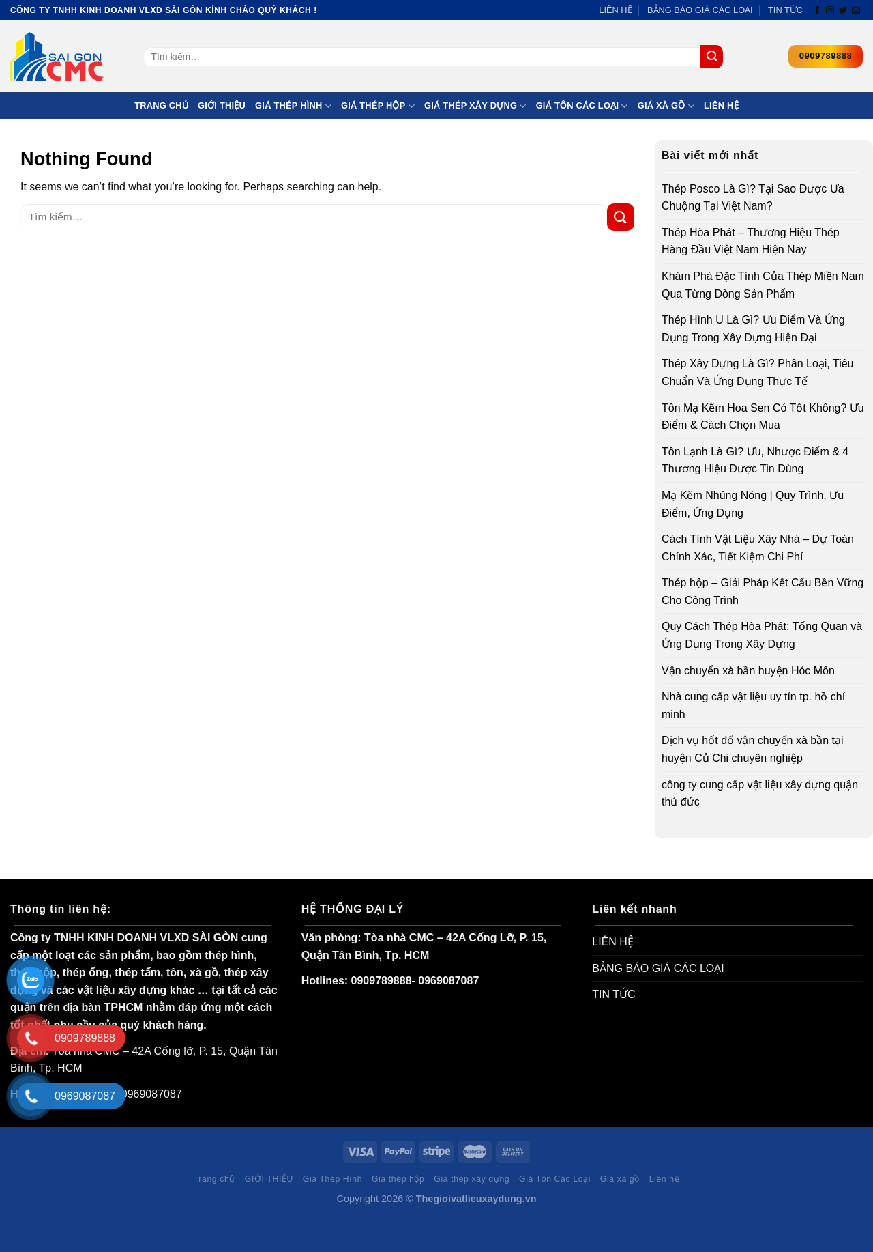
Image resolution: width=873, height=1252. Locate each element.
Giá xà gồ (666, 106)
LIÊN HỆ (615, 10)
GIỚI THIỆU (222, 105)
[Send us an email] (856, 11)
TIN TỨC (785, 10)
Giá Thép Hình (293, 106)
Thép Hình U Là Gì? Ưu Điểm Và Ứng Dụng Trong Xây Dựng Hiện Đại (753, 328)
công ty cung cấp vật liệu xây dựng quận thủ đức (760, 793)
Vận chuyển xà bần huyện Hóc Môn (748, 671)
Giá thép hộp (378, 106)
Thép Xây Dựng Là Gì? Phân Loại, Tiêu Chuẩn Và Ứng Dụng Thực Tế (758, 372)
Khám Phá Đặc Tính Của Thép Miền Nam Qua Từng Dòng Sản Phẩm (763, 285)
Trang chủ (161, 105)
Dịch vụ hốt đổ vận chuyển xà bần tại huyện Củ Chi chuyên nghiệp (753, 749)
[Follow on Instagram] (830, 11)
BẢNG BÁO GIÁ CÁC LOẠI (700, 10)
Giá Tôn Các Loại (582, 106)
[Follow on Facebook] (817, 11)
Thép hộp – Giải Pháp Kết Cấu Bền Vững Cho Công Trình (762, 591)
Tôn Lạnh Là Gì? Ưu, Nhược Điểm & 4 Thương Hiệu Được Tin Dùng (755, 460)
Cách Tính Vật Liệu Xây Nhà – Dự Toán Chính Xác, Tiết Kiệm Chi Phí (758, 548)
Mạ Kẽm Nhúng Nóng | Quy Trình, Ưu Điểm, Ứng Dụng (753, 504)
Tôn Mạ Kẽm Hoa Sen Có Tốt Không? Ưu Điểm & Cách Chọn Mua (763, 416)
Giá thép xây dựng (475, 106)
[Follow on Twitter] (843, 11)
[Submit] (711, 56)
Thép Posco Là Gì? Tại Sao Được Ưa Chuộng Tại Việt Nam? (753, 197)
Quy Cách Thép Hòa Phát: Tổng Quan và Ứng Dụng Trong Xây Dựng (762, 635)
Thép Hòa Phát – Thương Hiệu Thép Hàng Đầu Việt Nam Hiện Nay (751, 241)
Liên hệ (721, 105)
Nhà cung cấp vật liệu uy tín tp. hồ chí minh (753, 705)
